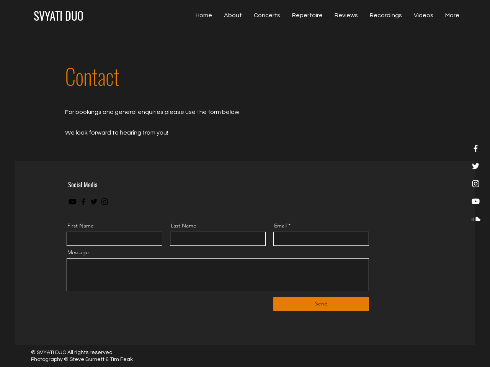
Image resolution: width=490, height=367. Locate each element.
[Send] (321, 304)
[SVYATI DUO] (58, 15)
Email (280, 225)
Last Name (183, 225)
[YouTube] (475, 201)
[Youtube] (72, 201)
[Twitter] (475, 166)
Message (78, 252)
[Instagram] (475, 183)
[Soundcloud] (475, 219)
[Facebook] (475, 148)
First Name (80, 225)
